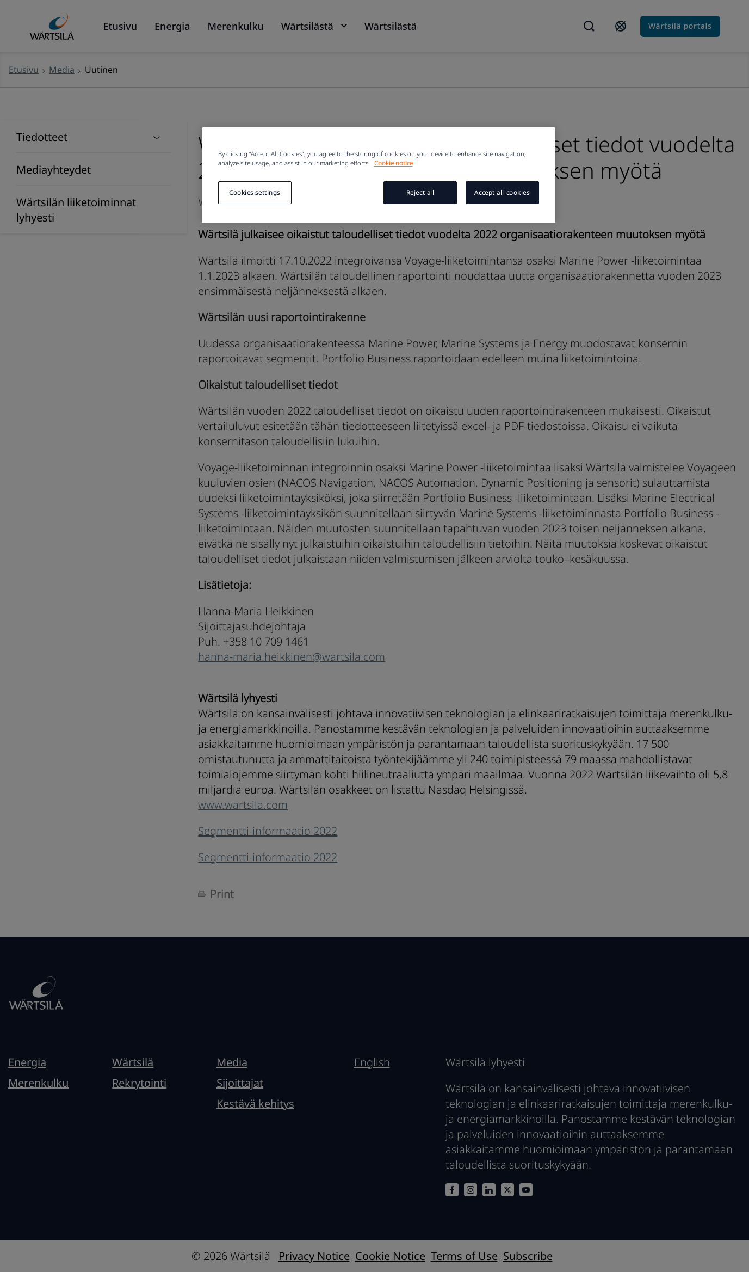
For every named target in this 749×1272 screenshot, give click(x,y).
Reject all (420, 192)
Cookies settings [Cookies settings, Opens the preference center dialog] (254, 192)
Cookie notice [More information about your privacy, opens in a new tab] (393, 163)
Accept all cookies (501, 192)
